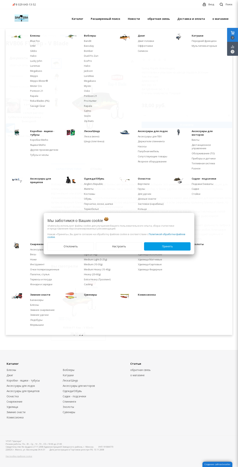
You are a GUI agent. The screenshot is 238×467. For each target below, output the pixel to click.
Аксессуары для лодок (21, 386)
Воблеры (68, 370)
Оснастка (13, 396)
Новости (134, 19)
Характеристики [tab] (68, 169)
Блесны (11, 370)
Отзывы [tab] (96, 169)
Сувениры (69, 412)
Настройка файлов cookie (19, 456)
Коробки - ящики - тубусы (23, 380)
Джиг (10, 375)
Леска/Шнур (70, 380)
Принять (167, 246)
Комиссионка (15, 417)
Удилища (12, 407)
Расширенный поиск (105, 19)
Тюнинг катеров (19, 86)
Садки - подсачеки (74, 396)
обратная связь (158, 19)
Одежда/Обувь (72, 391)
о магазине (220, 19)
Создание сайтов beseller (217, 464)
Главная (10, 35)
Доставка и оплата (191, 19)
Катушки (68, 375)
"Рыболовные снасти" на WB (25, 136)
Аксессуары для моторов (79, 386)
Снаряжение (14, 401)
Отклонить (71, 246)
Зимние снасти (16, 412)
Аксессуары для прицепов (23, 391)
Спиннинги (69, 401)
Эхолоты (68, 407)
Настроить (119, 246)
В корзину (187, 124)
